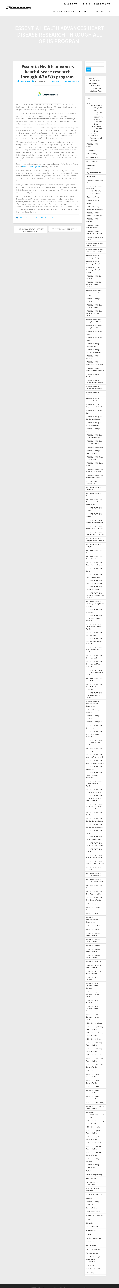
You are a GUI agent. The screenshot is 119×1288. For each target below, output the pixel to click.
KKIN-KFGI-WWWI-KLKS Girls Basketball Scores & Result (94, 668)
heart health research (45, 218)
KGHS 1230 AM (91, 1226)
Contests (89, 1215)
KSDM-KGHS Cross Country (95, 1099)
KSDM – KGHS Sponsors (94, 150)
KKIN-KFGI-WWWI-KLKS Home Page (70, 12)
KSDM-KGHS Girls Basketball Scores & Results (92, 1013)
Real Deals (89, 1230)
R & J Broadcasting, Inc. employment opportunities (94, 1255)
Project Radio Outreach (93, 169)
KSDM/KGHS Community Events (98, 124)
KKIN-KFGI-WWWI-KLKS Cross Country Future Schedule (94, 614)
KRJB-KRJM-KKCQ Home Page (97, 4)
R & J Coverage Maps (93, 1245)
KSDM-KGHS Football (93, 925)
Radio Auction (90, 1261)
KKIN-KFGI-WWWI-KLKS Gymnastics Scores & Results (94, 779)
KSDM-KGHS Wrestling (93, 957)
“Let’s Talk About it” (93, 1265)
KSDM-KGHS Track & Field (94, 1051)
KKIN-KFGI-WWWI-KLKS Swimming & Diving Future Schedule (95, 591)
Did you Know (90, 146)
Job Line (89, 1194)
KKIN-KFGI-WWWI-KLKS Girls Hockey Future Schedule (94, 730)
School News (94, 132)
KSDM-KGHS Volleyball (93, 941)
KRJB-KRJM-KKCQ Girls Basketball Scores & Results (94, 309)
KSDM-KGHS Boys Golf (93, 1123)
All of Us (23, 218)
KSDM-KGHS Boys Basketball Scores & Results (92, 990)
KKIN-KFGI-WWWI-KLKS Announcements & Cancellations (94, 498)
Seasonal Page (91, 1174)
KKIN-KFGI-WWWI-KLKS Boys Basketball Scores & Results (94, 645)
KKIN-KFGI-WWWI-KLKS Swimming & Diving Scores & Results (95, 599)
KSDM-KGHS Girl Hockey (94, 1035)
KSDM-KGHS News (92, 909)
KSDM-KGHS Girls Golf (93, 1139)
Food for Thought (92, 1223)
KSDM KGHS (90, 1108)
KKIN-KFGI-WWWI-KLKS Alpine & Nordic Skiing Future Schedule (94, 794)
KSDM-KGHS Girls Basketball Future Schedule (92, 1004)
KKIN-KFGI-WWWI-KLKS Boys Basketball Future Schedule (94, 637)
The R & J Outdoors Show (94, 1211)
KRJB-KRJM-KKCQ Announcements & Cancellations (92, 699)
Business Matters (92, 1204)
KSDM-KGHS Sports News (94, 900)
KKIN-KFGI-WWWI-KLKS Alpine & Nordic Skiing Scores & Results (94, 802)
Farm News (93, 129)
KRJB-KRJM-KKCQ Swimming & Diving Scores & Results (95, 266)
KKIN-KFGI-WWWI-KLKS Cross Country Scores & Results (94, 622)
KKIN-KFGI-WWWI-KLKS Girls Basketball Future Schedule (94, 660)
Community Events (96, 101)
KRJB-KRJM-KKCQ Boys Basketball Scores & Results (94, 288)
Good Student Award (93, 1208)
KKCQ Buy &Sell (91, 1241)
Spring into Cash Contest (94, 1190)
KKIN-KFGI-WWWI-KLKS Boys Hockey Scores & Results (94, 691)
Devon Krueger (25, 81)
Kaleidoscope (90, 1269)
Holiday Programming (93, 1234)
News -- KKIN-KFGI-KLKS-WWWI (67, 81)
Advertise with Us (92, 1249)
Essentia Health (32, 218)
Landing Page (71, 4)
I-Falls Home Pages (101, 12)
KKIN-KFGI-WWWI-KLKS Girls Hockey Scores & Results (94, 738)
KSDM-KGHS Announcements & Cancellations (92, 915)
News (53, 81)
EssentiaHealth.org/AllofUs (32, 166)
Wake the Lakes (91, 1238)
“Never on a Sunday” (93, 154)
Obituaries (89, 1219)
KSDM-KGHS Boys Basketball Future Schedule (92, 981)
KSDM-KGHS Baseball (93, 1067)
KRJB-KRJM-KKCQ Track (94, 443)
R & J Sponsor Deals (92, 157)
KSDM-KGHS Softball (93, 1083)
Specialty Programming (94, 1171)
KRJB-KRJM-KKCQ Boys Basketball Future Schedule (94, 280)
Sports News (90, 161)
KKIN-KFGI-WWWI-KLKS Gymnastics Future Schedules (94, 771)
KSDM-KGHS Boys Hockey (94, 1019)
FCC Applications (91, 165)
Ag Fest (88, 1167)
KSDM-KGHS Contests (93, 922)
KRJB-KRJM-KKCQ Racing (94, 718)
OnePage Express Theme (80, 1284)
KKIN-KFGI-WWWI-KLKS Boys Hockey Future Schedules (94, 683)
